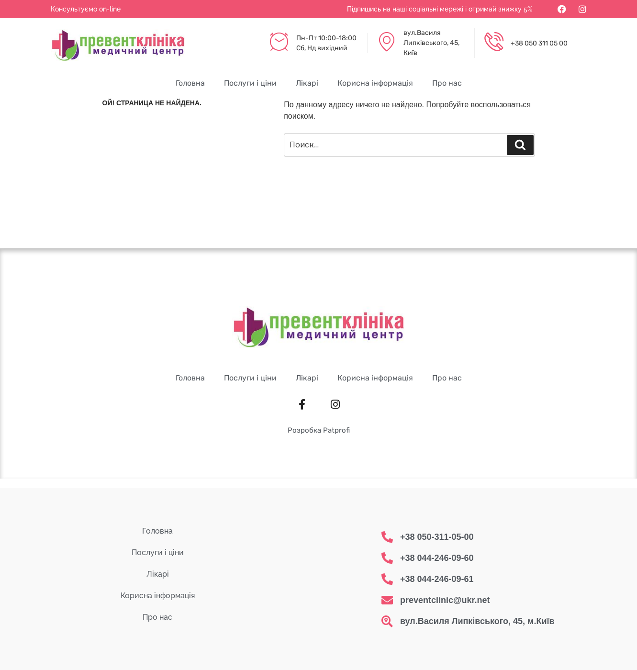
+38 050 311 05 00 (539, 43)
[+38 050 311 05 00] (493, 43)
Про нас (447, 83)
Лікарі (307, 83)
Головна (190, 83)
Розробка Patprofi (319, 430)
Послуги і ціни (250, 83)
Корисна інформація (375, 83)
